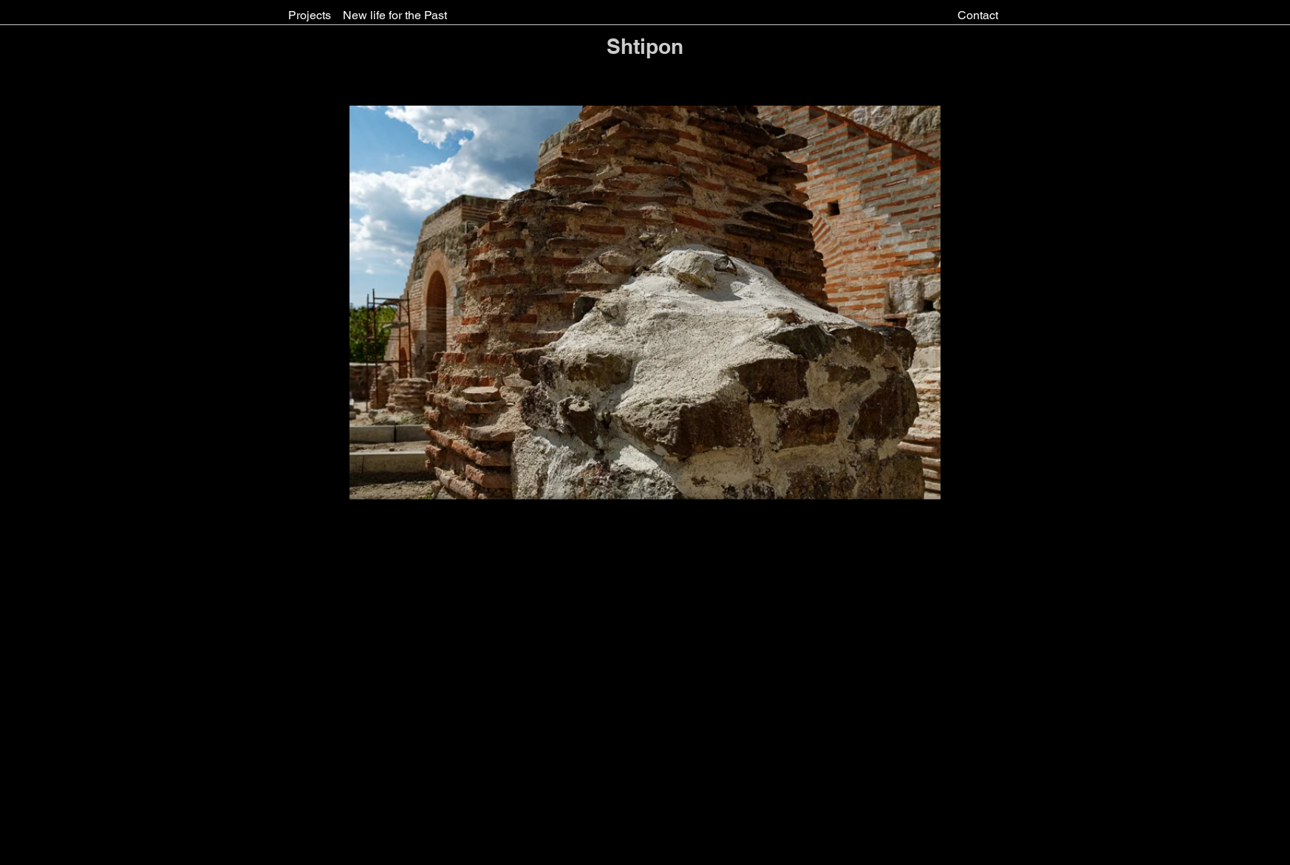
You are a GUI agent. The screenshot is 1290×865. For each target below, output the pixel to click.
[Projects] (309, 15)
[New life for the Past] (395, 15)
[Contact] (978, 15)
